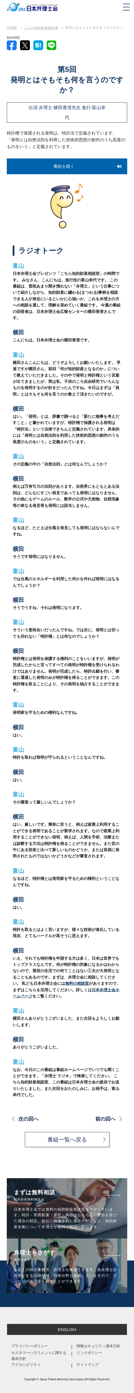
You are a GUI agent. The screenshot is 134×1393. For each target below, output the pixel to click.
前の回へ (105, 1119)
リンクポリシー (89, 1353)
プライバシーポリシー (29, 1346)
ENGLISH (67, 1329)
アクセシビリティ (26, 1365)
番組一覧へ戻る (67, 1139)
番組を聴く (63, 166)
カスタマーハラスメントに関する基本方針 (38, 1356)
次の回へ (28, 1119)
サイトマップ (87, 1365)
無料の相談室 (77, 983)
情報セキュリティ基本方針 (98, 1346)
